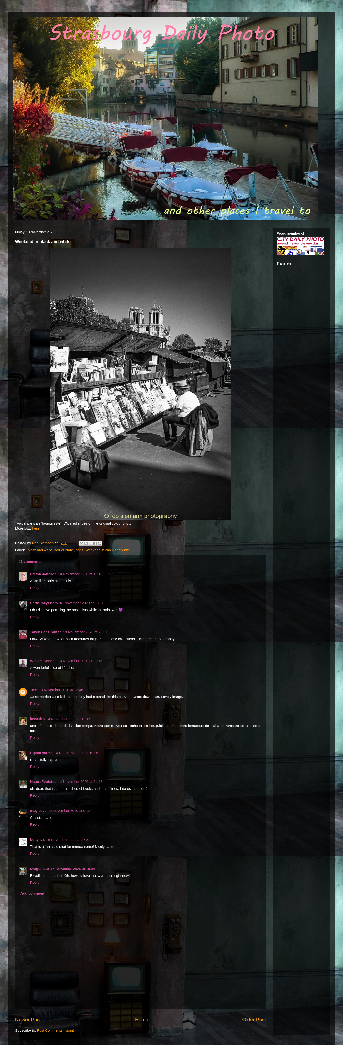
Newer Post (28, 1019)
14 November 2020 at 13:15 (68, 719)
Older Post (254, 1019)
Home (141, 1019)
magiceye (38, 811)
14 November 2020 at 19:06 (76, 753)
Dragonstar (39, 869)
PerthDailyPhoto (44, 603)
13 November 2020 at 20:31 (85, 632)
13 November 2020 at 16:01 (81, 603)
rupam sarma (41, 753)
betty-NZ (37, 840)
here (35, 528)
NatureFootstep (43, 782)
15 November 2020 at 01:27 (70, 811)
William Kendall (43, 661)
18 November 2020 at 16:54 (73, 869)
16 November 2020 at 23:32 (68, 840)
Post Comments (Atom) (55, 1030)
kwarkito (37, 719)
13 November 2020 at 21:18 (80, 661)
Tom (34, 690)
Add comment (32, 893)
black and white (40, 550)
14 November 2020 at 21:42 (80, 782)
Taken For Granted (46, 632)
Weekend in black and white (108, 550)
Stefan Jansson (43, 574)
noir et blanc (64, 550)
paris (80, 550)
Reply (34, 588)
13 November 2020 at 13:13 (80, 574)
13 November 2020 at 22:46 (61, 690)
